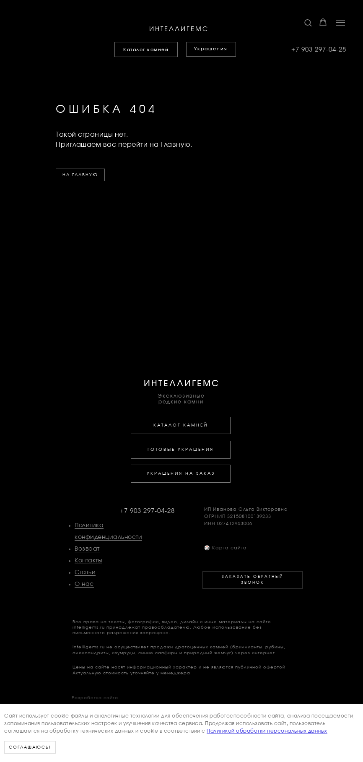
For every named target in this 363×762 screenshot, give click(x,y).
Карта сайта (225, 548)
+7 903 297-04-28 (318, 50)
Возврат (87, 549)
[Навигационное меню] (340, 23)
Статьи (85, 572)
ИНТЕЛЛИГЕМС (179, 29)
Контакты (88, 561)
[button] (308, 22)
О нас (84, 584)
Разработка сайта (95, 698)
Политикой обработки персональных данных (267, 730)
